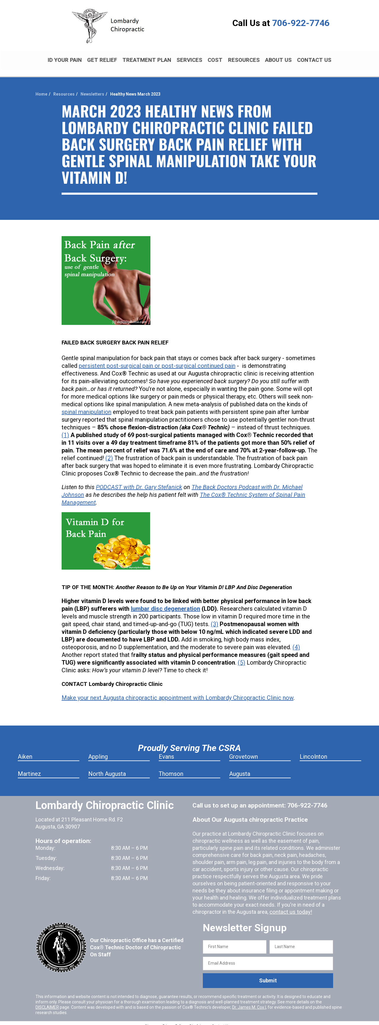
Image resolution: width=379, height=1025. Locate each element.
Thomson (171, 768)
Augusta (239, 768)
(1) (65, 429)
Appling (98, 751)
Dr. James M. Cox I (249, 1002)
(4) (296, 642)
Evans (166, 751)
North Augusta (107, 768)
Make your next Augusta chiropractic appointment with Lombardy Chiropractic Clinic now (177, 692)
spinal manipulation (86, 406)
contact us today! (289, 907)
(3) (214, 619)
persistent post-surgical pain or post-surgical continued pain (157, 360)
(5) (241, 657)
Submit (268, 975)
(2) (109, 453)
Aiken (25, 751)
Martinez (29, 768)
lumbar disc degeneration (165, 603)
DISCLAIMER (47, 1002)
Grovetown (243, 751)
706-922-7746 (301, 23)
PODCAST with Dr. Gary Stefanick (139, 482)
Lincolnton (313, 751)
